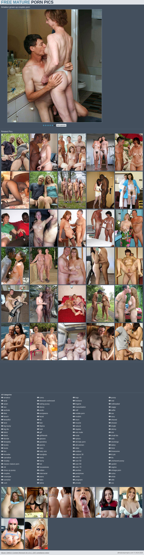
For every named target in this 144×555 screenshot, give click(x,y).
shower (113, 423)
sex (111, 413)
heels (40, 458)
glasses (41, 439)
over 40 (77, 458)
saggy (112, 407)
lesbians (77, 401)
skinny (112, 429)
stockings (114, 442)
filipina (41, 426)
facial (40, 416)
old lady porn (79, 442)
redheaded (114, 404)
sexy (112, 416)
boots (4, 448)
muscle (77, 423)
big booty (6, 426)
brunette (5, 454)
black (4, 435)
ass (3, 407)
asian (4, 404)
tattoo (112, 445)
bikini (4, 432)
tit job (112, 454)
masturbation (79, 407)
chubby (5, 461)
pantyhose (78, 473)
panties (77, 470)
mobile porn (79, 413)
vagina (113, 467)
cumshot (5, 480)
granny (41, 445)
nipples (77, 429)
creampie (6, 477)
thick (112, 448)
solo (112, 439)
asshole (5, 410)
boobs (5, 445)
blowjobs (6, 442)
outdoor (77, 451)
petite (76, 477)
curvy (40, 398)
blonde (5, 439)
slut (111, 432)
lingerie (77, 404)
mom (76, 420)
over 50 (77, 461)
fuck (40, 429)
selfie (112, 410)
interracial (42, 473)
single (112, 426)
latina (40, 483)
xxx (111, 483)
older (76, 448)
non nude (78, 432)
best (4, 423)
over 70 (77, 467)
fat (39, 420)
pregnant (77, 480)
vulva (112, 473)
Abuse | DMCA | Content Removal (13, 553)
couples (5, 473)
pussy (112, 398)
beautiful (5, 420)
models (77, 416)
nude (76, 435)
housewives (43, 467)
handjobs (42, 454)
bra (3, 451)
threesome (114, 451)
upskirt (113, 464)
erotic (40, 410)
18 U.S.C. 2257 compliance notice (37, 553)
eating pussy (43, 404)
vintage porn (115, 470)
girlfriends (42, 435)
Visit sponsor (61, 125)
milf (75, 410)
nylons (77, 439)
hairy (40, 448)
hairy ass (42, 451)
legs (76, 398)
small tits (113, 435)
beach (5, 416)
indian (40, 470)
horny (40, 461)
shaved (113, 420)
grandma (42, 442)
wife (111, 480)
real (111, 401)
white (112, 477)
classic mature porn (10, 464)
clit (3, 467)
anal (4, 401)
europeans (42, 413)
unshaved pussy (116, 461)
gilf (39, 432)
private (77, 483)
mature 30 (78, 454)
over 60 (77, 464)
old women (78, 445)
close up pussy (8, 470)
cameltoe (6, 458)
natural (77, 426)
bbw (4, 413)
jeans (40, 477)
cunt (4, 483)
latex (40, 480)
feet (40, 423)
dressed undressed (46, 401)
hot (39, 464)
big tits (5, 429)
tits (111, 458)
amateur (5, 398)
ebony (40, 407)
